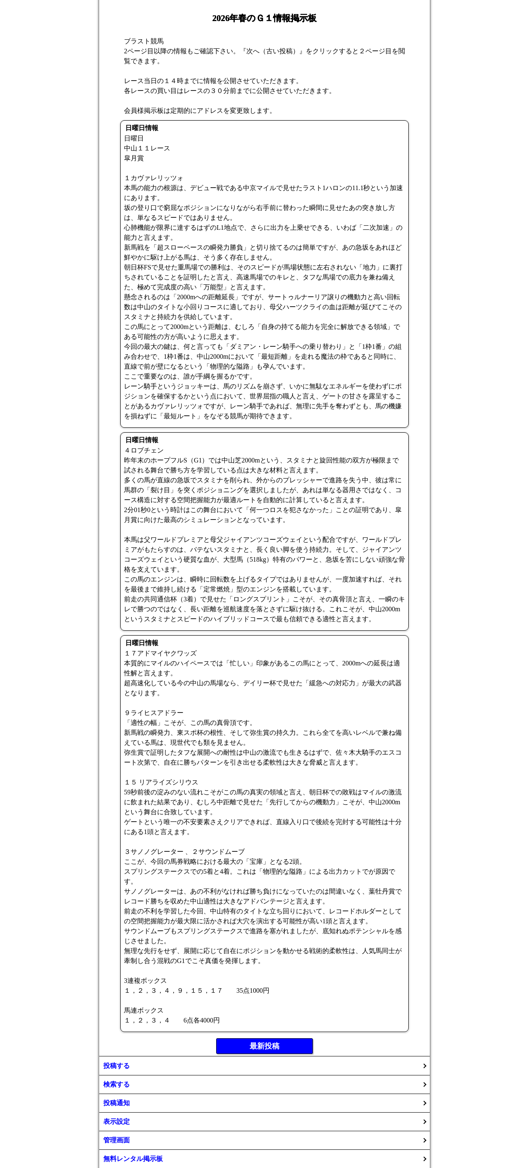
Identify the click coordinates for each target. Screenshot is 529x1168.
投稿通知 (116, 1102)
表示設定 (116, 1121)
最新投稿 (264, 1046)
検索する (116, 1084)
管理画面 (116, 1140)
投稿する (116, 1065)
